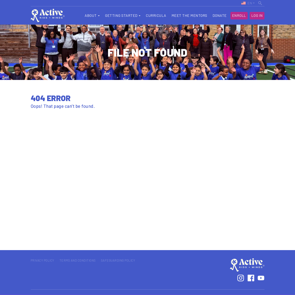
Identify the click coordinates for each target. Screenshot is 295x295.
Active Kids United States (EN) (246, 3)
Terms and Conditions (77, 260)
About (92, 15)
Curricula (156, 15)
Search (260, 2)
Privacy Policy (42, 260)
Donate (220, 15)
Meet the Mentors (189, 15)
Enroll (239, 15)
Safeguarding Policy (118, 260)
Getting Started (122, 15)
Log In (257, 15)
